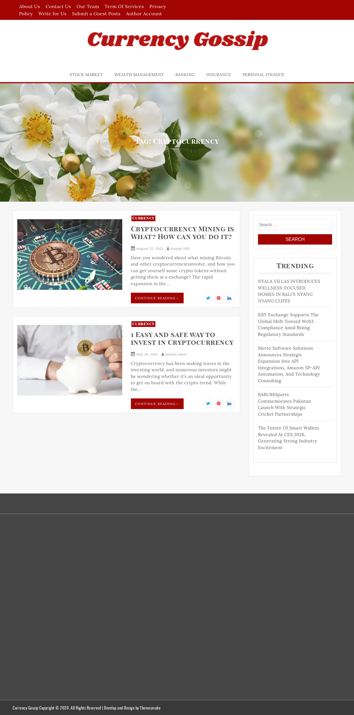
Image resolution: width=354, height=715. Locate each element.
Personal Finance (263, 74)
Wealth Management (139, 74)
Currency (143, 218)
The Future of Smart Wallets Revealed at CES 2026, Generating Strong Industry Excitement (288, 437)
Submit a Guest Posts (96, 13)
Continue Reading (157, 298)
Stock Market (86, 74)
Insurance (218, 74)
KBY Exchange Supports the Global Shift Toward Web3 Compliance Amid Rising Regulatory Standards (288, 324)
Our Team (88, 6)
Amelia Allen (174, 354)
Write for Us (52, 13)
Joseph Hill (178, 248)
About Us (29, 6)
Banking (185, 74)
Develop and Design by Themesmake (132, 708)
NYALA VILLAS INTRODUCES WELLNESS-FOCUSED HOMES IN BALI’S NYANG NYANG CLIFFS (289, 291)
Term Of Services (124, 6)
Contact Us (58, 6)
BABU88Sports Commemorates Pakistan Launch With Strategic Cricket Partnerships (284, 404)
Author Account (144, 13)
